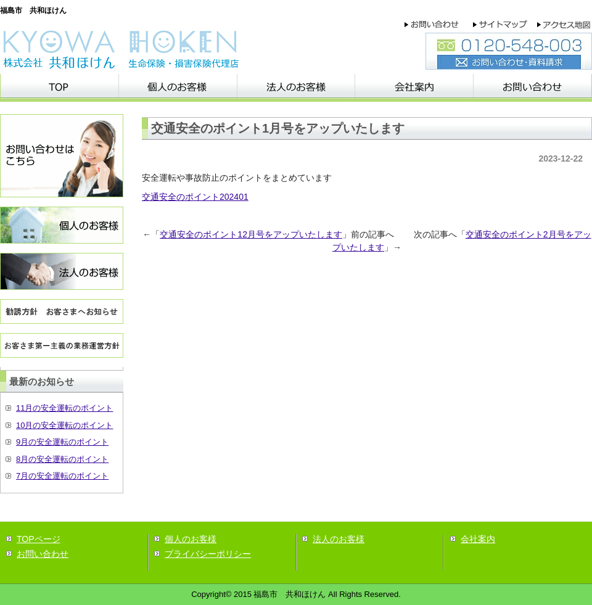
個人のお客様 (190, 539)
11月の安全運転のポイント (64, 408)
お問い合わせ (42, 554)
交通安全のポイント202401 (195, 197)
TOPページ (38, 539)
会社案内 (478, 539)
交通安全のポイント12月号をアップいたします (251, 234)
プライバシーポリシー (208, 554)
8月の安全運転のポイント (62, 459)
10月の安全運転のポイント (64, 425)
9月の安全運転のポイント (62, 442)
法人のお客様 (338, 539)
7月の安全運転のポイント (62, 475)
